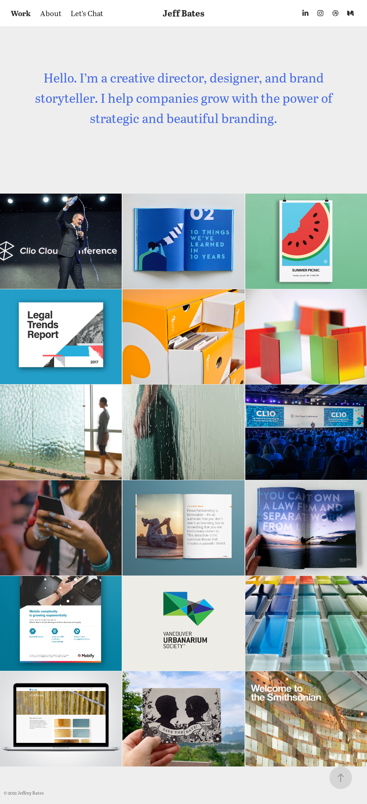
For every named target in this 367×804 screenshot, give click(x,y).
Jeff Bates (183, 13)
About (51, 13)
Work (21, 13)
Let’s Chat (87, 13)
